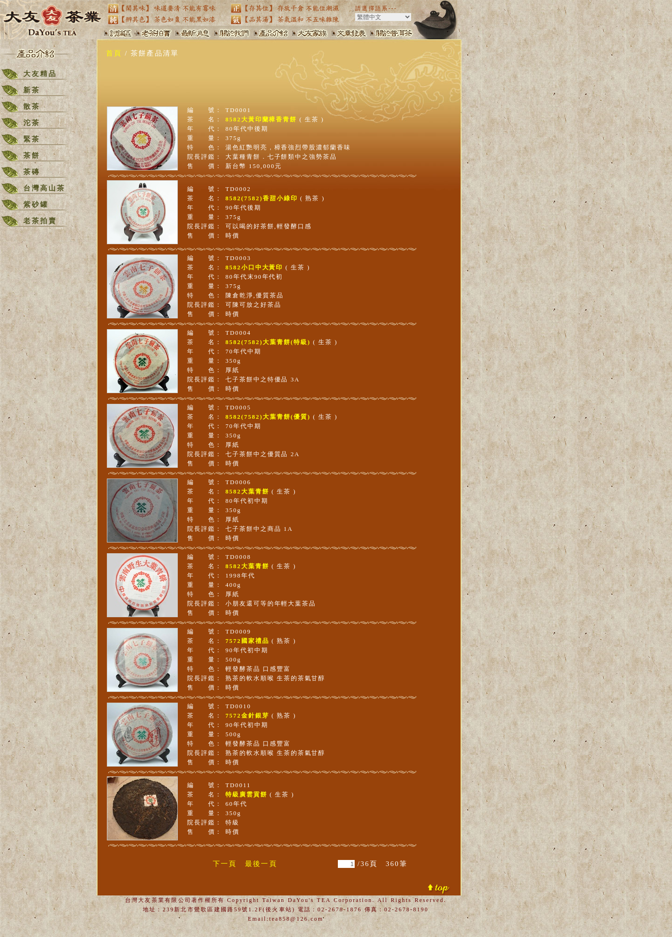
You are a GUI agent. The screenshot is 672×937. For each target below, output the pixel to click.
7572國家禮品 (247, 640)
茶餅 (31, 155)
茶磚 (31, 172)
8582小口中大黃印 (254, 267)
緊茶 (31, 139)
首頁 (114, 53)
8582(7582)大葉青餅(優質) (267, 416)
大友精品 (40, 73)
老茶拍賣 (40, 221)
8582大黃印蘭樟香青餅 (261, 119)
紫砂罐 (36, 204)
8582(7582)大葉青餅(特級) (267, 341)
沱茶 (31, 123)
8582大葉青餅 (247, 491)
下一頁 (225, 863)
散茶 (31, 106)
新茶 (31, 90)
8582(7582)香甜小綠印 (261, 198)
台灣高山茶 (44, 188)
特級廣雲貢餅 (246, 794)
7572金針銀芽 (247, 715)
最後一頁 (261, 863)
